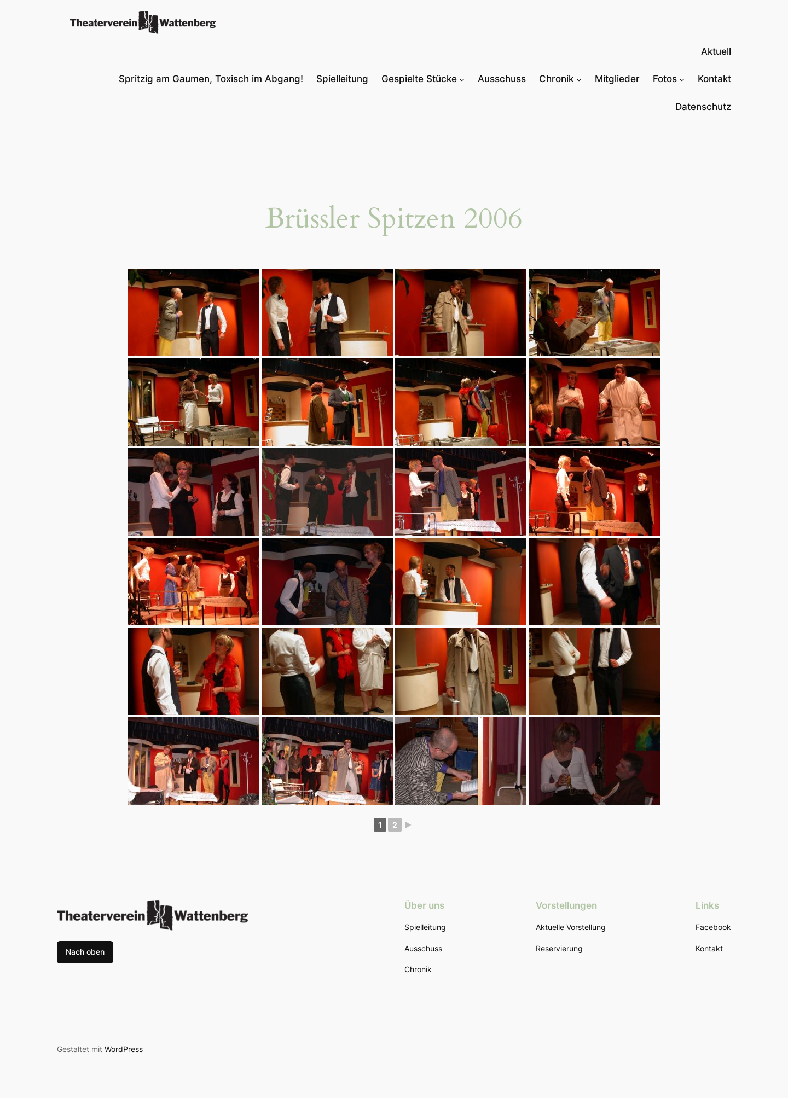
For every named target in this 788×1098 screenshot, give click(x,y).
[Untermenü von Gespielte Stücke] (462, 79)
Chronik (556, 78)
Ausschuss (502, 78)
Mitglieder (617, 78)
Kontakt (714, 78)
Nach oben (85, 951)
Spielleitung (342, 78)
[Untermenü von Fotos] (682, 79)
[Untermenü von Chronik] (579, 79)
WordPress (124, 1049)
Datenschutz (703, 106)
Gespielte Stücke (419, 78)
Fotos (665, 78)
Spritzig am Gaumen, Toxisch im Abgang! (211, 78)
